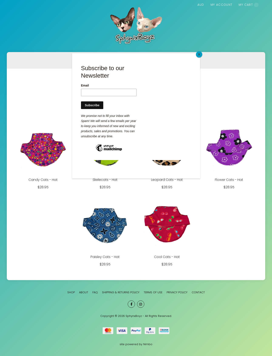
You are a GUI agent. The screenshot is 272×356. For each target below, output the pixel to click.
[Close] (199, 54)
